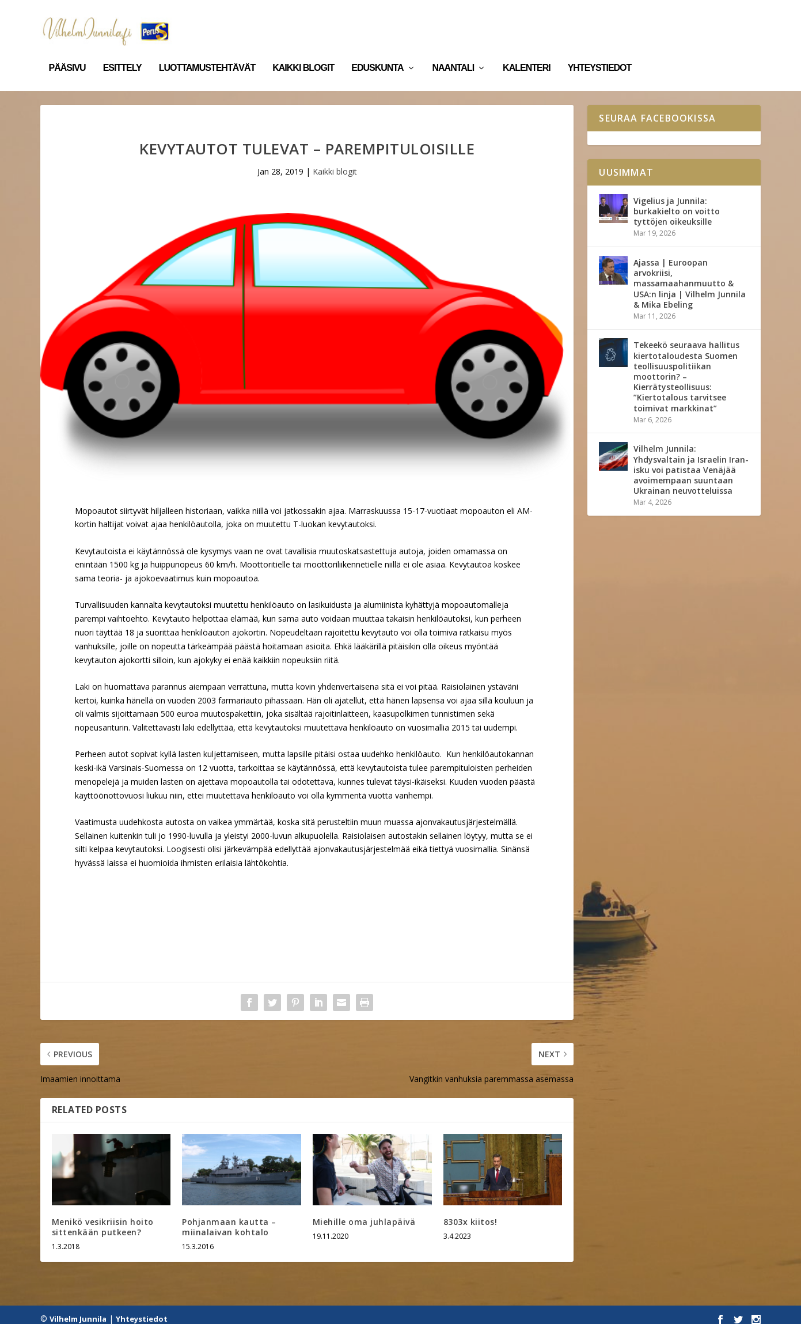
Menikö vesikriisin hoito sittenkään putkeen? (103, 1219)
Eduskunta (377, 50)
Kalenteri (527, 50)
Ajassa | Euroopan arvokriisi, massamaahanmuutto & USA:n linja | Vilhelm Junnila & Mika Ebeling (689, 275)
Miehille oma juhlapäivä (364, 1213)
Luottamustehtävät (207, 50)
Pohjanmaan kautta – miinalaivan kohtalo (229, 1219)
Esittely (122, 50)
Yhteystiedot (600, 50)
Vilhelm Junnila (78, 1311)
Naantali (453, 50)
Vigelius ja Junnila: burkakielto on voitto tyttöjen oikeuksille (676, 203)
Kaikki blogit (303, 50)
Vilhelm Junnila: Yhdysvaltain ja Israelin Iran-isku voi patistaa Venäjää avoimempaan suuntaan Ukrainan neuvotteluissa (691, 461)
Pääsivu (67, 50)
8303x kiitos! (470, 1213)
